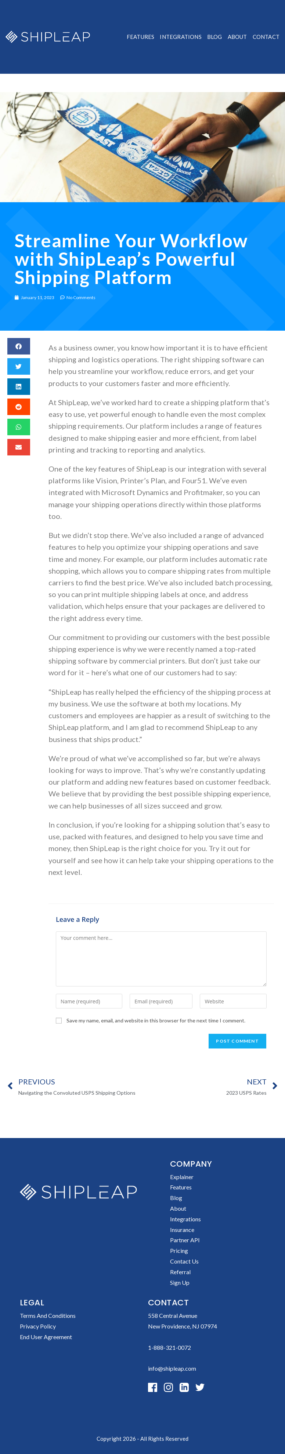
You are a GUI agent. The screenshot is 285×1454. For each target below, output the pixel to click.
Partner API (185, 1239)
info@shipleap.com (172, 1368)
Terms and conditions (48, 1315)
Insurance (182, 1229)
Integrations (185, 1218)
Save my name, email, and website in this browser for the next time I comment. (155, 1020)
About (178, 1208)
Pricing (179, 1250)
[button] (18, 346)
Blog (176, 1197)
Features (181, 1187)
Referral (180, 1271)
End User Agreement (46, 1336)
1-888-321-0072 (169, 1347)
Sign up (180, 1282)
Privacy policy (38, 1326)
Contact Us (184, 1261)
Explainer (182, 1176)
